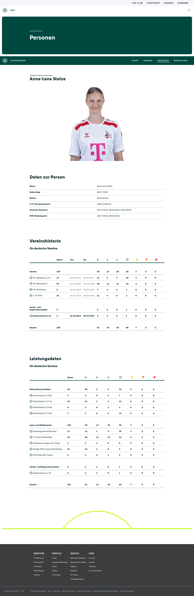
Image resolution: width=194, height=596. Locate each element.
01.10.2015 (75, 316)
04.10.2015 (89, 316)
